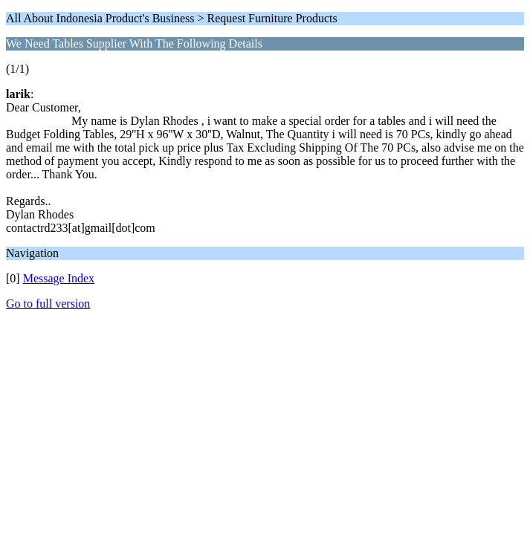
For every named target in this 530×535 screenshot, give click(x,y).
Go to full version (48, 303)
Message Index (58, 278)
